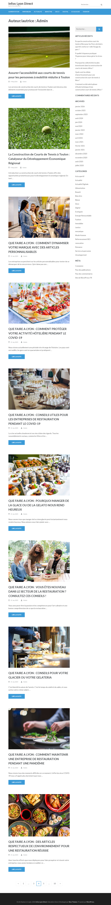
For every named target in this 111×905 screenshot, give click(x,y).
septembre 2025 (81, 114)
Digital (65, 11)
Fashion (86, 11)
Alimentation (13, 11)
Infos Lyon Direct (20, 4)
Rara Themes (73, 902)
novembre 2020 (81, 158)
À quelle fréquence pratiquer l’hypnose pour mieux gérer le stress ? (88, 56)
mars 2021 (79, 142)
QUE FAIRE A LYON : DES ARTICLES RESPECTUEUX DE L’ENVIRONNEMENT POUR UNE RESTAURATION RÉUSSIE (38, 846)
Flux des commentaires (83, 274)
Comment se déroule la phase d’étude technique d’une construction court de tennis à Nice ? (88, 87)
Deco (57, 11)
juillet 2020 (79, 165)
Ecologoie (75, 11)
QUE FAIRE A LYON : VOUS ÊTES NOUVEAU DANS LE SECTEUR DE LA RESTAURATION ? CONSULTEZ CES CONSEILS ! (37, 591)
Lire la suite (16, 96)
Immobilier (26, 11)
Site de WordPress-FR (83, 278)
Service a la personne (83, 251)
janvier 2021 (80, 150)
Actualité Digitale (81, 184)
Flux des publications (83, 270)
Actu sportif (79, 176)
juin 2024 (78, 122)
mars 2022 (79, 134)
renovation (79, 243)
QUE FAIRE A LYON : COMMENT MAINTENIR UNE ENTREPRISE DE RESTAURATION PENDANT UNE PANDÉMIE (38, 759)
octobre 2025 (80, 110)
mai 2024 (78, 126)
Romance (78, 247)
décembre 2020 (81, 154)
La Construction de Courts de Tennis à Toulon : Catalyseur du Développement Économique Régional (39, 158)
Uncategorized (80, 255)
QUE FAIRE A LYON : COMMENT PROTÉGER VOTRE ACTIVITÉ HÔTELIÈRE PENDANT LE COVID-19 (37, 333)
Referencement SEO (82, 239)
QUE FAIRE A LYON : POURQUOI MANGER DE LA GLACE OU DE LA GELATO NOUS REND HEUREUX (38, 505)
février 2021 (80, 146)
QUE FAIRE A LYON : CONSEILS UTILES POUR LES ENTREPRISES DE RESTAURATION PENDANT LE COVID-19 (38, 419)
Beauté (78, 192)
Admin (25, 81)
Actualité (38, 11)
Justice (77, 227)
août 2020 (79, 161)
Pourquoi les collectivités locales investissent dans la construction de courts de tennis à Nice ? (88, 65)
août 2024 (79, 118)
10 (55, 883)
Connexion (79, 266)
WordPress (90, 902)
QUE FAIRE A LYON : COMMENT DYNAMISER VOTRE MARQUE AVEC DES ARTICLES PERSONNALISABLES (38, 247)
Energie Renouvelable (83, 216)
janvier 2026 (80, 106)
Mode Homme (80, 235)
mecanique (79, 231)
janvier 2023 (80, 130)
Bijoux (77, 200)
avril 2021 (79, 138)
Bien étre (48, 11)
